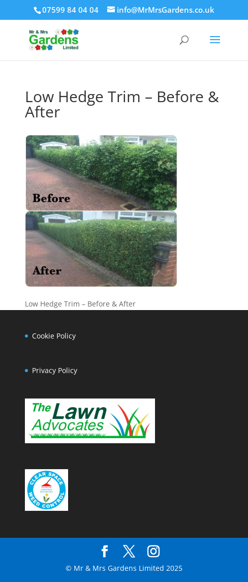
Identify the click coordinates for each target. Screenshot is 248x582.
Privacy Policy (54, 370)
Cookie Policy (54, 336)
